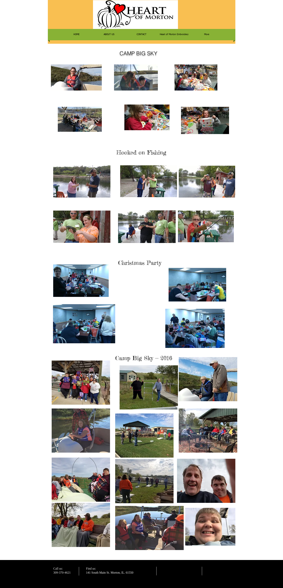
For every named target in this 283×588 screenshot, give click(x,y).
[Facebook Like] (211, 515)
